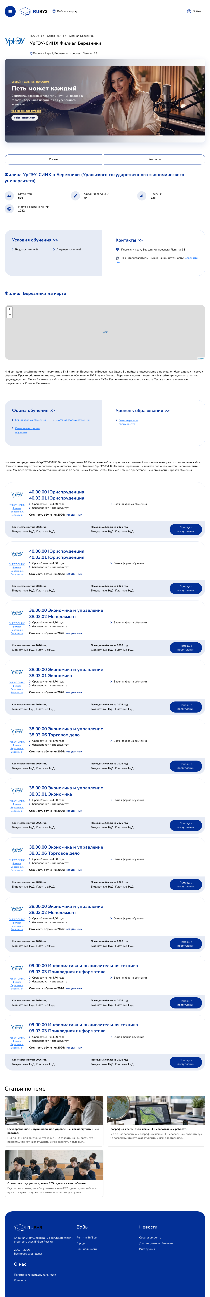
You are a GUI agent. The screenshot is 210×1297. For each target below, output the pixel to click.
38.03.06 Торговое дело (54, 735)
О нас (20, 1264)
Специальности (87, 1249)
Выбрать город (67, 11)
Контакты (20, 1280)
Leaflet (201, 358)
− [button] (9, 315)
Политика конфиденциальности (35, 1275)
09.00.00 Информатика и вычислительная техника (83, 966)
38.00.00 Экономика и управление (66, 610)
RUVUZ (34, 36)
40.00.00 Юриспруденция (56, 492)
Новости (148, 1227)
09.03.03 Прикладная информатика (67, 972)
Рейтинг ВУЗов (87, 1237)
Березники (54, 36)
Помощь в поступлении (185, 529)
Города (81, 1243)
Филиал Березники (81, 36)
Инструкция (147, 1249)
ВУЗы (83, 1227)
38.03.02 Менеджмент (52, 617)
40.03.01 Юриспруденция (56, 498)
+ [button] (9, 309)
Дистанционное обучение (156, 1243)
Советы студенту (150, 1237)
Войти (197, 11)
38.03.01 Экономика (50, 676)
